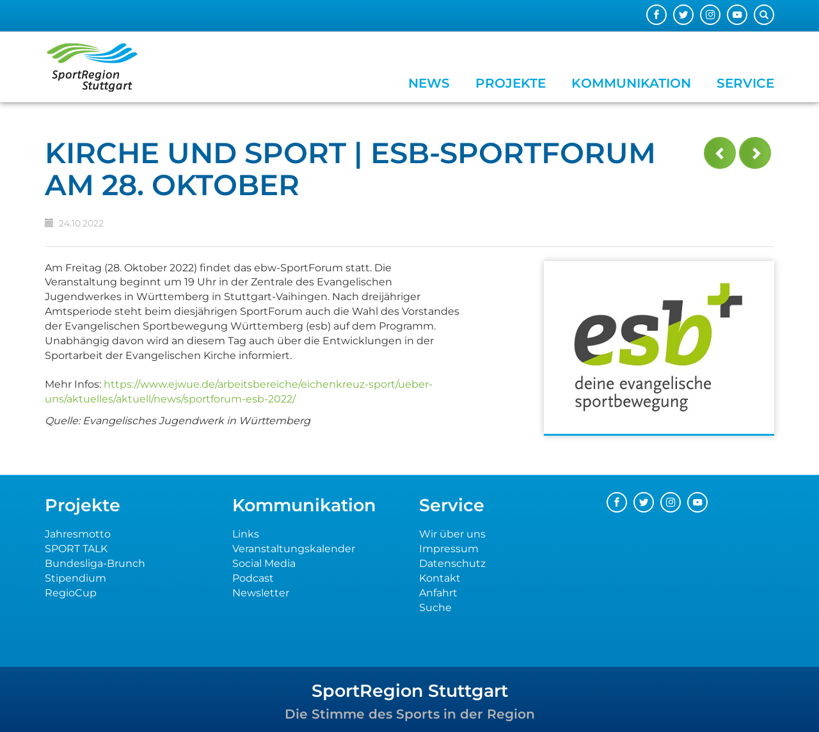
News (429, 83)
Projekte (510, 83)
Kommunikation (631, 83)
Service (745, 83)
